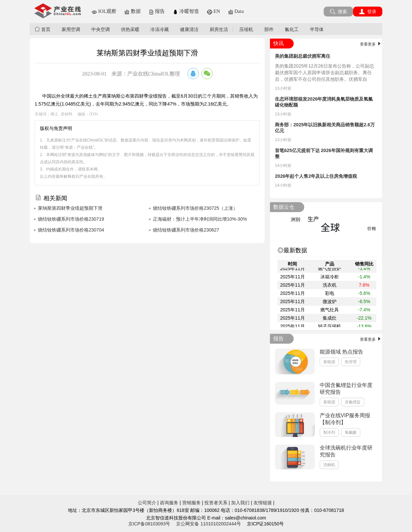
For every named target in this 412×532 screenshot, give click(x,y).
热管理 (351, 362)
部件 (269, 29)
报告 (157, 11)
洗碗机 (329, 464)
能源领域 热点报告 (341, 352)
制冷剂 (329, 432)
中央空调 (100, 29)
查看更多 (371, 44)
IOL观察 (104, 11)
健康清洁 (189, 29)
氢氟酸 (351, 432)
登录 (367, 12)
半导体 (317, 29)
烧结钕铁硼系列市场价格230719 (71, 219)
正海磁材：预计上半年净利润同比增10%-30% (200, 219)
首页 (42, 29)
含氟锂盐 (353, 402)
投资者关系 (215, 502)
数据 (132, 11)
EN (213, 11)
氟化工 (292, 29)
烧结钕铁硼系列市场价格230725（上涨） (195, 208)
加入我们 (240, 502)
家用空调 (71, 29)
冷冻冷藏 (159, 29)
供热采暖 (130, 29)
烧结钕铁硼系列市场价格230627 (186, 230)
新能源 (329, 362)
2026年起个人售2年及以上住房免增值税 (316, 176)
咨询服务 (169, 502)
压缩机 (246, 29)
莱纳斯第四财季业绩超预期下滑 (70, 208)
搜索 (338, 12)
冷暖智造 (186, 11)
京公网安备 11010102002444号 (208, 523)
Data (236, 11)
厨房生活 (219, 29)
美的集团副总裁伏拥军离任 (302, 56)
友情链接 (262, 502)
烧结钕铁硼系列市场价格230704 (71, 230)
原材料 (67, 114)
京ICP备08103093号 (149, 523)
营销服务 (191, 502)
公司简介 (147, 502)
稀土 (54, 114)
